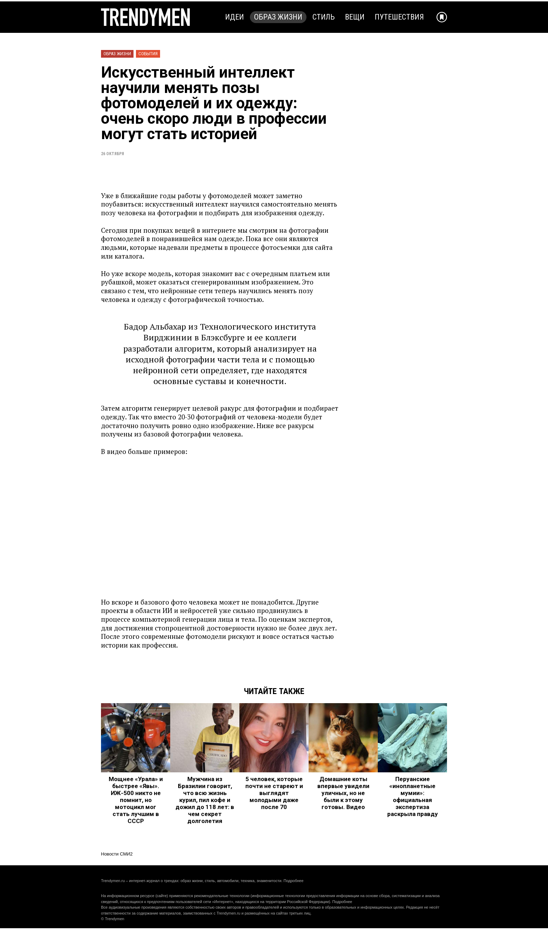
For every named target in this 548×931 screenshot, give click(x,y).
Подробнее (293, 881)
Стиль (323, 17)
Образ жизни (278, 17)
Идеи (234, 17)
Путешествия (399, 17)
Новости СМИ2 (117, 854)
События (148, 53)
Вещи (355, 17)
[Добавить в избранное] (442, 17)
